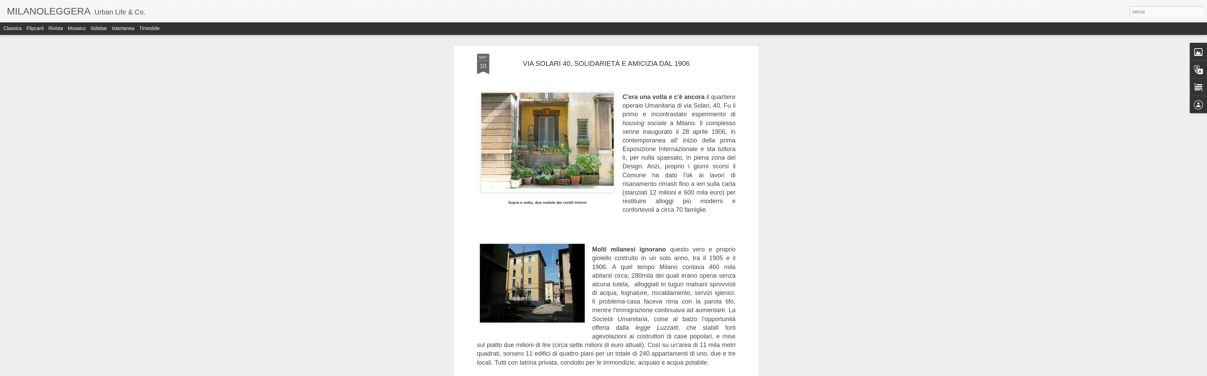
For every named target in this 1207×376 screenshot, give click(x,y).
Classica (12, 28)
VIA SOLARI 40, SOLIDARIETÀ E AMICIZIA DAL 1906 (606, 63)
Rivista (55, 28)
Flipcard (35, 28)
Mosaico (77, 28)
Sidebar (98, 28)
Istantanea (123, 28)
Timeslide (149, 28)
